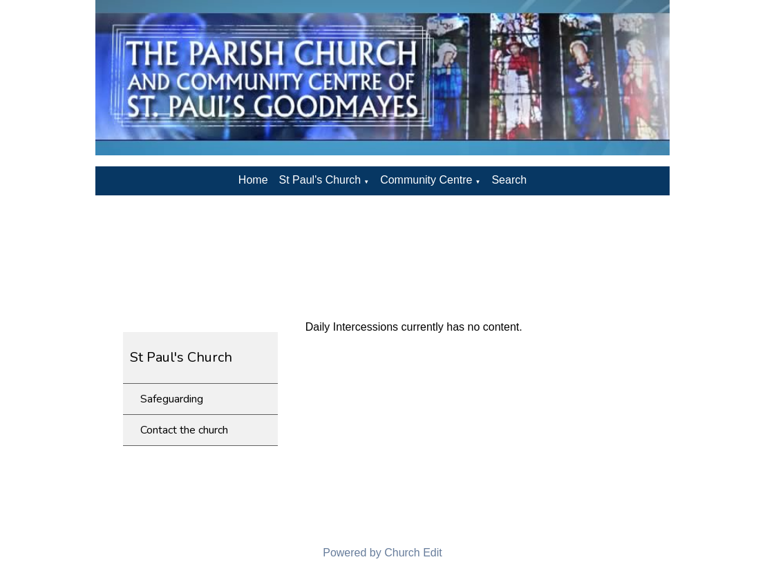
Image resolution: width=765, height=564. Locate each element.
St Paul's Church (320, 180)
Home (253, 180)
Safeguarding (171, 399)
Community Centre (426, 180)
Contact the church (184, 430)
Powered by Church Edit (382, 552)
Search (509, 180)
